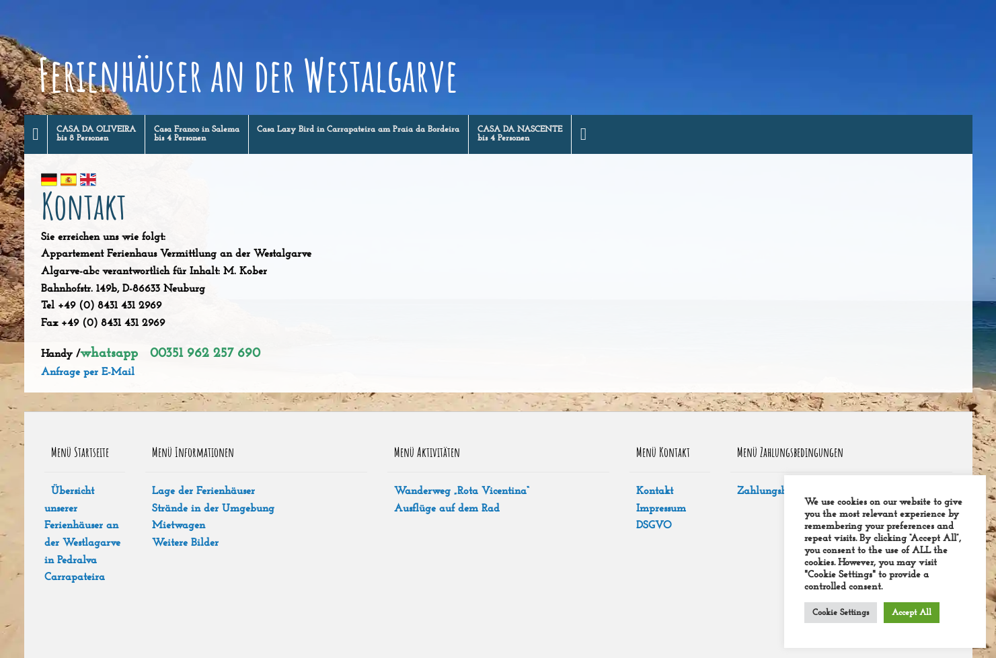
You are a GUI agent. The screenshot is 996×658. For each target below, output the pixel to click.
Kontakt (654, 491)
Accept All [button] (911, 612)
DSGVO (654, 525)
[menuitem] (36, 134)
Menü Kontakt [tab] (663, 452)
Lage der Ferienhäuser (203, 491)
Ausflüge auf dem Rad (447, 508)
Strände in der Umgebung (213, 508)
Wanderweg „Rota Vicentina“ (461, 491)
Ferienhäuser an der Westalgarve (248, 74)
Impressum (661, 508)
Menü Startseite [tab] (80, 452)
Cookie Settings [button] (840, 612)
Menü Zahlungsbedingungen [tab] (790, 452)
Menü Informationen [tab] (193, 452)
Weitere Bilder (185, 543)
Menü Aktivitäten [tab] (427, 452)
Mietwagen (178, 525)
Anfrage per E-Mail (88, 372)
